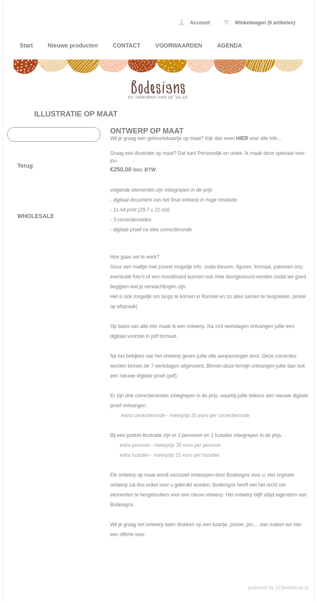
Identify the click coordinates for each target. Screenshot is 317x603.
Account (194, 22)
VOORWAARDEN (178, 45)
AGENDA (229, 45)
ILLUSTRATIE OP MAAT (76, 114)
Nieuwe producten (73, 45)
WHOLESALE (35, 216)
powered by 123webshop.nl (278, 588)
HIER (242, 138)
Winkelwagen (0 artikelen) (259, 22)
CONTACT (126, 45)
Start (26, 45)
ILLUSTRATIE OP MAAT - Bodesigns (65, 6)
